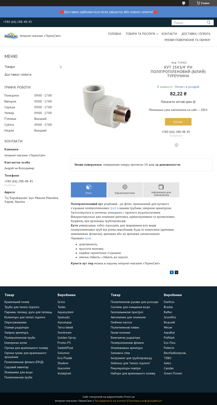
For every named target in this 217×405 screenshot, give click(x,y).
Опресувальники (15, 322)
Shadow (63, 363)
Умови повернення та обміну (187, 40)
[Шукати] (209, 22)
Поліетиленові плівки (125, 327)
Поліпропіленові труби (19, 338)
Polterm (169, 348)
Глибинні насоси (121, 322)
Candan (169, 368)
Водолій (169, 322)
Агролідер (65, 322)
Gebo (167, 363)
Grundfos (170, 317)
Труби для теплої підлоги (21, 307)
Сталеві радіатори (16, 327)
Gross (61, 302)
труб (113, 208)
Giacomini (64, 368)
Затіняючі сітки (120, 353)
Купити (178, 122)
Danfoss (169, 302)
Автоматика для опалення (128, 317)
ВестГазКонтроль (175, 353)
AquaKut (169, 332)
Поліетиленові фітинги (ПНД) (24, 362)
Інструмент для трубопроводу (131, 358)
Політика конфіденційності (145, 400)
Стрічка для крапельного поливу (26, 348)
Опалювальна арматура (127, 348)
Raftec (168, 312)
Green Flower (173, 373)
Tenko (62, 307)
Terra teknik (65, 327)
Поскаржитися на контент (110, 400)
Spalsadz (64, 317)
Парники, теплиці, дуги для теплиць (28, 312)
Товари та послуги (140, 34)
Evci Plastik (65, 358)
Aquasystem (66, 312)
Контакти (169, 34)
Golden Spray (67, 338)
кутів (88, 238)
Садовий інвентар (16, 367)
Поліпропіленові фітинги (127, 343)
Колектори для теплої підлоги (24, 317)
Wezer (168, 327)
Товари (9, 67)
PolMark (169, 338)
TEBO (167, 358)
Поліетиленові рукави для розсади (134, 302)
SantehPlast (65, 348)
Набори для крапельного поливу (133, 373)
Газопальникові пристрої (127, 312)
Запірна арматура (16, 332)
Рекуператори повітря (126, 368)
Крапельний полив (16, 302)
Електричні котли (15, 343)
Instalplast (64, 373)
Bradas (168, 307)
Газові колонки (120, 332)
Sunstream (65, 332)
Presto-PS (64, 343)
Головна (114, 34)
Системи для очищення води (130, 307)
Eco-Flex (169, 343)
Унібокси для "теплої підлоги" (130, 363)
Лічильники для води (18, 372)
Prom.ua (129, 396)
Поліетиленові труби (18, 377)
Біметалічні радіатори (125, 338)
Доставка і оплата (195, 34)
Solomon (64, 353)
